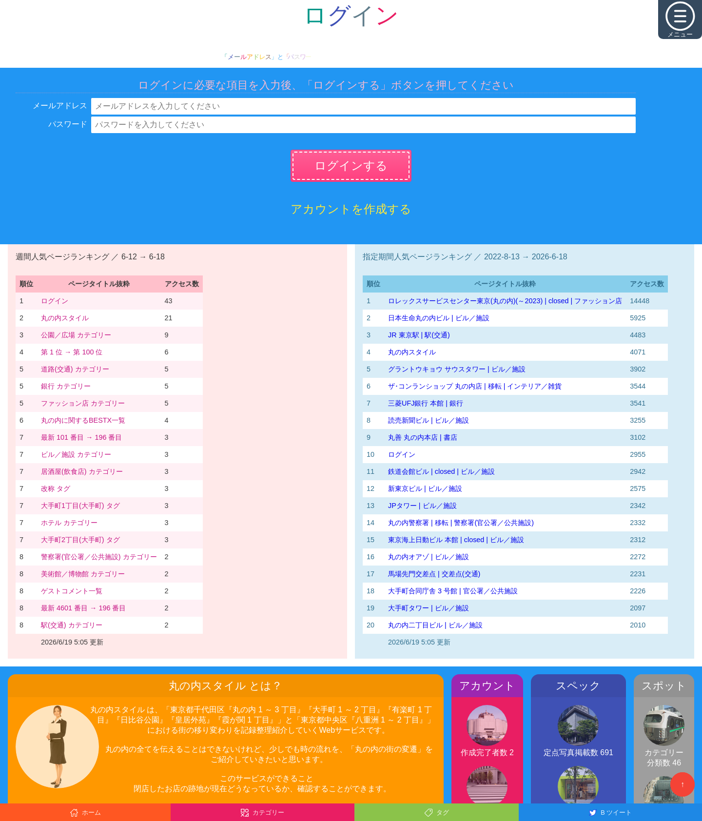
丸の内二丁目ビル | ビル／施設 (435, 625)
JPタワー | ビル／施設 (422, 505)
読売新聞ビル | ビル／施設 (428, 420)
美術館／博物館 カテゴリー (83, 574)
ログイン (54, 301)
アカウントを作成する (351, 208)
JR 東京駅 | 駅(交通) (419, 335)
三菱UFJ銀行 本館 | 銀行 (425, 403)
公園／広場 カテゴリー (76, 335)
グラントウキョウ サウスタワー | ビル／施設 (457, 369)
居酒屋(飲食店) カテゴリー (82, 471)
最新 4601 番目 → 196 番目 (83, 608)
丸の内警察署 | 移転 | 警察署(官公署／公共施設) (461, 523)
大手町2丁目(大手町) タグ (80, 540)
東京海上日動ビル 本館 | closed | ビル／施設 (456, 540)
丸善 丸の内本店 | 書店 (422, 437)
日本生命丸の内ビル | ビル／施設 (438, 318)
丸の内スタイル (65, 318)
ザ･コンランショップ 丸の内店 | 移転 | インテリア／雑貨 (475, 386)
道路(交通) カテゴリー (75, 369)
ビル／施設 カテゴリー (76, 454)
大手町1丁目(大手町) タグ (80, 505)
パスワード (67, 124)
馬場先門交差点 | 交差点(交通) (434, 574)
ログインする (351, 165)
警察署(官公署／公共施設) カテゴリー (99, 557)
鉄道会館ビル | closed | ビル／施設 (441, 471)
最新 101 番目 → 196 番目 (81, 437)
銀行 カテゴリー (66, 386)
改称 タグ (55, 488)
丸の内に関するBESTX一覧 (83, 420)
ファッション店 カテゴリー (83, 403)
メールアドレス (60, 105)
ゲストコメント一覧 (71, 591)
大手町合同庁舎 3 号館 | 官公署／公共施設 (453, 591)
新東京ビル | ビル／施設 (425, 488)
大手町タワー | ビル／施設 (428, 608)
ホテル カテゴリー (69, 523)
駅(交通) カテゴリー (71, 625)
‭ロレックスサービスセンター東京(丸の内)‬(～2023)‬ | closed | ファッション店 (505, 301)
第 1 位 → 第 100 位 (71, 352)
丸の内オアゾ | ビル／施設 (428, 557)
